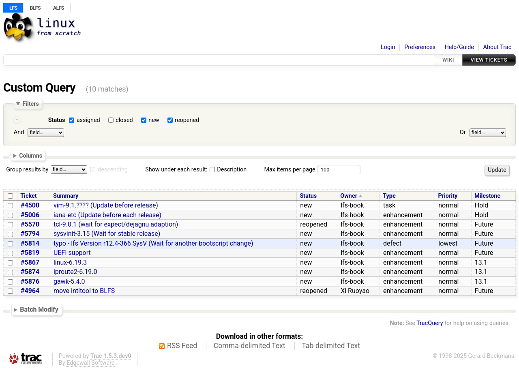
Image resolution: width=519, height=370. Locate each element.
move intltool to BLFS (84, 291)
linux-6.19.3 (70, 262)
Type (389, 195)
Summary (65, 195)
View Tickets (489, 60)
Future (484, 224)
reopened (187, 120)
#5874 (30, 272)
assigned (88, 120)
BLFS (35, 8)
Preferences (419, 47)
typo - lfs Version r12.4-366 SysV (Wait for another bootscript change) (153, 243)
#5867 (30, 262)
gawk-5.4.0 (69, 281)
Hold (481, 205)
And (19, 132)
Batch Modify (39, 309)
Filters (30, 104)
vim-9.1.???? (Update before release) (106, 205)
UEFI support (72, 253)
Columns (30, 155)
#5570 (30, 224)
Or (463, 132)
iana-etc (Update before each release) (107, 215)
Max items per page (289, 169)
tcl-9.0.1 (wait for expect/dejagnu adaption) (116, 224)
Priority (447, 195)
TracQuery (429, 323)
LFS (13, 8)
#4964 (30, 291)
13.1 (481, 262)
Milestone (487, 195)
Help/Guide (459, 47)
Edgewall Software (90, 362)
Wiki (448, 60)
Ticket (28, 195)
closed (124, 120)
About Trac (497, 47)
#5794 (30, 233)
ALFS (58, 8)
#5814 (30, 243)
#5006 (30, 215)
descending (113, 169)
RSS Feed (182, 346)
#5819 (30, 253)
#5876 (30, 281)
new (153, 120)
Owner (348, 195)
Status (56, 120)
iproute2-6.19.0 (75, 272)
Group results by (27, 169)
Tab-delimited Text (331, 346)
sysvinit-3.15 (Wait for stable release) (107, 233)
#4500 (30, 205)
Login (388, 47)
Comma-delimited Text (249, 346)
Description (228, 169)
